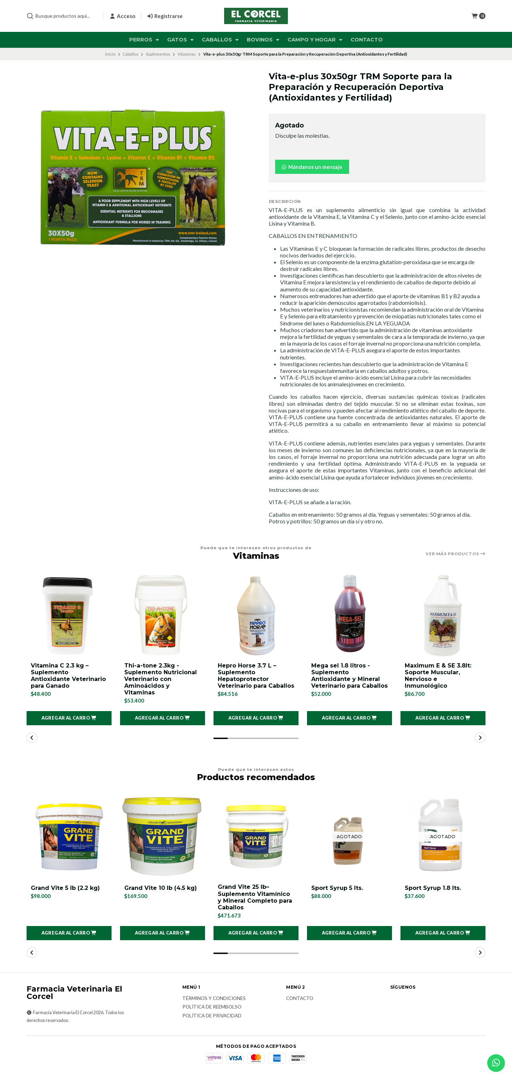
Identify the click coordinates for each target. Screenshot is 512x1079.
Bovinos (264, 39)
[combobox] (62, 15)
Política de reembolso (211, 1007)
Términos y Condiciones (214, 998)
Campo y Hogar (316, 39)
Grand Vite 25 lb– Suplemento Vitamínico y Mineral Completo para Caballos (255, 897)
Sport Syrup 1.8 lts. (433, 888)
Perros (144, 39)
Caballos (221, 39)
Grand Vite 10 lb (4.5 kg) (160, 888)
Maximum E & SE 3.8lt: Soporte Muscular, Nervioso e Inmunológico (438, 675)
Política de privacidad (211, 1015)
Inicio (110, 54)
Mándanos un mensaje (311, 167)
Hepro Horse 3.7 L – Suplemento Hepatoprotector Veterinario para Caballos (256, 675)
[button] (69, 718)
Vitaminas (186, 54)
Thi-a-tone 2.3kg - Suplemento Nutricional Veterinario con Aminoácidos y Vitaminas (160, 679)
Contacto (367, 39)
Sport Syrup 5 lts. (337, 888)
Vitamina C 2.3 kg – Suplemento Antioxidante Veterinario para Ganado (68, 675)
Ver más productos (455, 554)
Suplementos (158, 54)
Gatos (181, 39)
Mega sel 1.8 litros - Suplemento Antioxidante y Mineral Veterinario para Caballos (349, 675)
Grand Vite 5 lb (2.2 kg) (65, 888)
